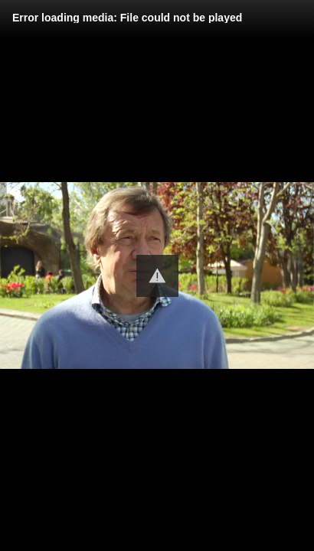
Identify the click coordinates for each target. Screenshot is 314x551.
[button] (157, 276)
